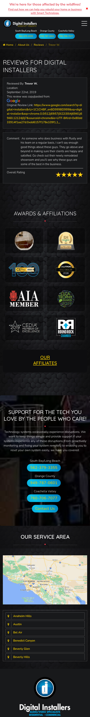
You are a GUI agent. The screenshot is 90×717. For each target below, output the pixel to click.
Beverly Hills (21, 657)
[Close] (87, 8)
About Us (23, 45)
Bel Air (17, 632)
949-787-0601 (47, 36)
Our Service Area (45, 536)
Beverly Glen (21, 649)
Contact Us (45, 508)
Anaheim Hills (22, 616)
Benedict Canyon (24, 641)
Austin (17, 624)
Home (8, 45)
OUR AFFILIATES (45, 360)
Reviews (39, 45)
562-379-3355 (26, 36)
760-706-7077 (66, 36)
